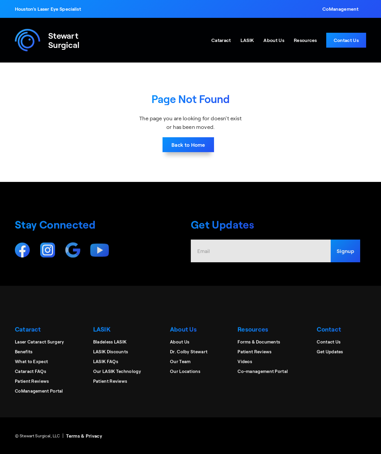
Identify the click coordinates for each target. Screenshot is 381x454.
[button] (340, 9)
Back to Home (188, 145)
